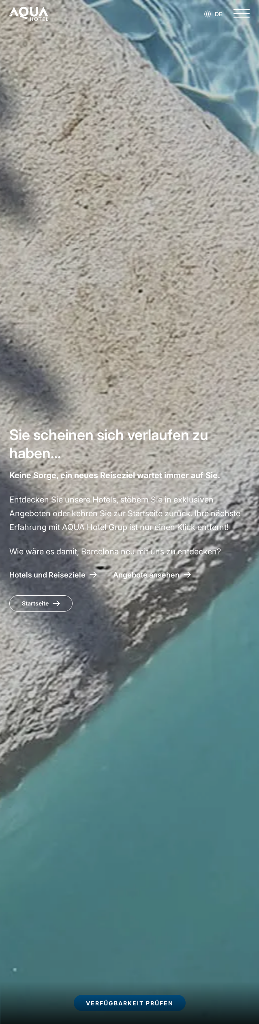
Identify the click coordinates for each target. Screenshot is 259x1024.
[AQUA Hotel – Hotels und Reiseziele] (53, 575)
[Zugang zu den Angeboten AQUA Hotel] (152, 575)
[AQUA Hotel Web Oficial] (28, 13)
